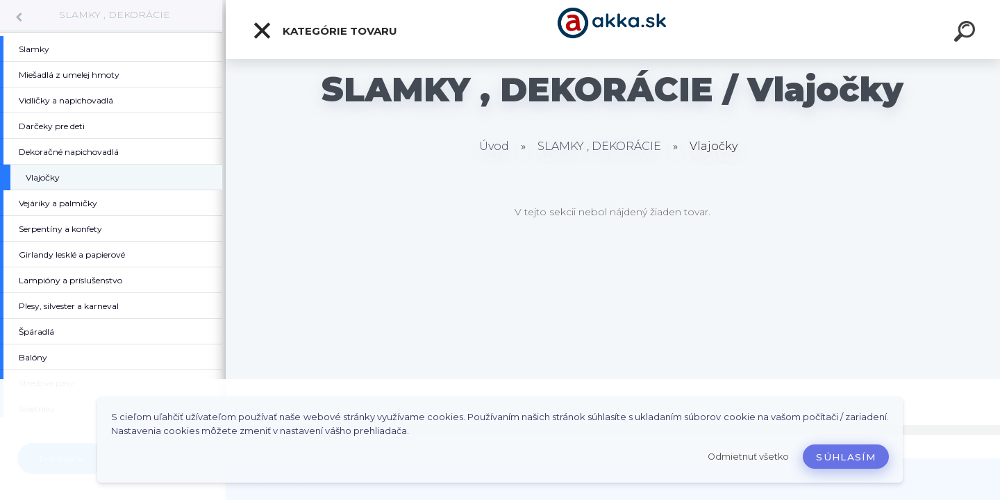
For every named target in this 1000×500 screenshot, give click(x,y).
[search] (966, 33)
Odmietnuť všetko (748, 456)
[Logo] (612, 29)
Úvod (494, 146)
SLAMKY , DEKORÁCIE (114, 14)
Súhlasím (846, 456)
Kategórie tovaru (324, 30)
